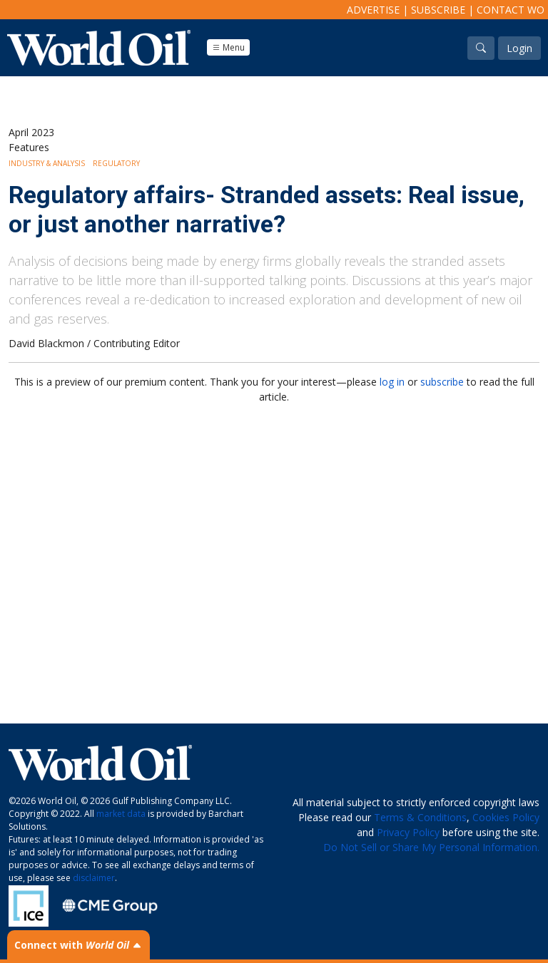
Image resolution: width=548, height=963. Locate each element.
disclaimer (94, 878)
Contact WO (510, 9)
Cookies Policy (505, 817)
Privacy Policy (408, 832)
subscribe (442, 381)
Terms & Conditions (420, 817)
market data (121, 814)
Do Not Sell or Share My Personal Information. (431, 847)
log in (392, 381)
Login (519, 48)
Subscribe (438, 9)
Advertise (373, 9)
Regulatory (116, 163)
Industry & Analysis (47, 163)
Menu (228, 47)
